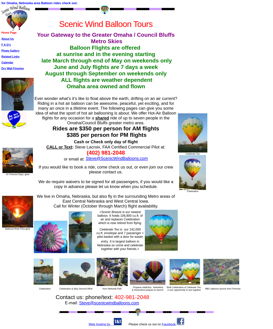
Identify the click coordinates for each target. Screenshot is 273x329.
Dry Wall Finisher (12, 68)
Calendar (7, 62)
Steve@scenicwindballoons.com (109, 302)
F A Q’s (6, 44)
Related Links (10, 56)
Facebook (169, 324)
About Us (7, 38)
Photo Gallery (10, 50)
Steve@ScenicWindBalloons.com (117, 158)
